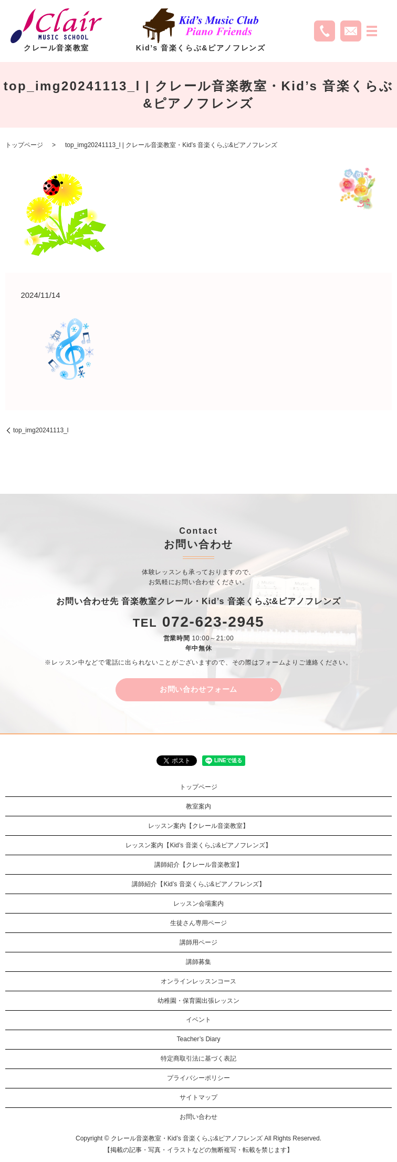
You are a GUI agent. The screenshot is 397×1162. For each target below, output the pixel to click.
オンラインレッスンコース (198, 981)
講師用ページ (198, 942)
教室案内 (198, 806)
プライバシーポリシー (198, 1078)
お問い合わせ (198, 1116)
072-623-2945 (213, 622)
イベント (198, 1019)
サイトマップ (198, 1097)
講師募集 (198, 962)
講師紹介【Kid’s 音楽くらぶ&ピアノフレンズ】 (198, 884)
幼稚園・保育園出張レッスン (198, 1000)
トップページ (24, 145)
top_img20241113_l (40, 430)
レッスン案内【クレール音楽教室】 (198, 825)
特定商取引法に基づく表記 (198, 1058)
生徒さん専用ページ (198, 923)
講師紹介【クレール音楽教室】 (198, 864)
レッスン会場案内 (198, 903)
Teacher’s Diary (199, 1039)
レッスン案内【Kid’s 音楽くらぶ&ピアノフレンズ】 (198, 845)
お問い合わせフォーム (198, 689)
